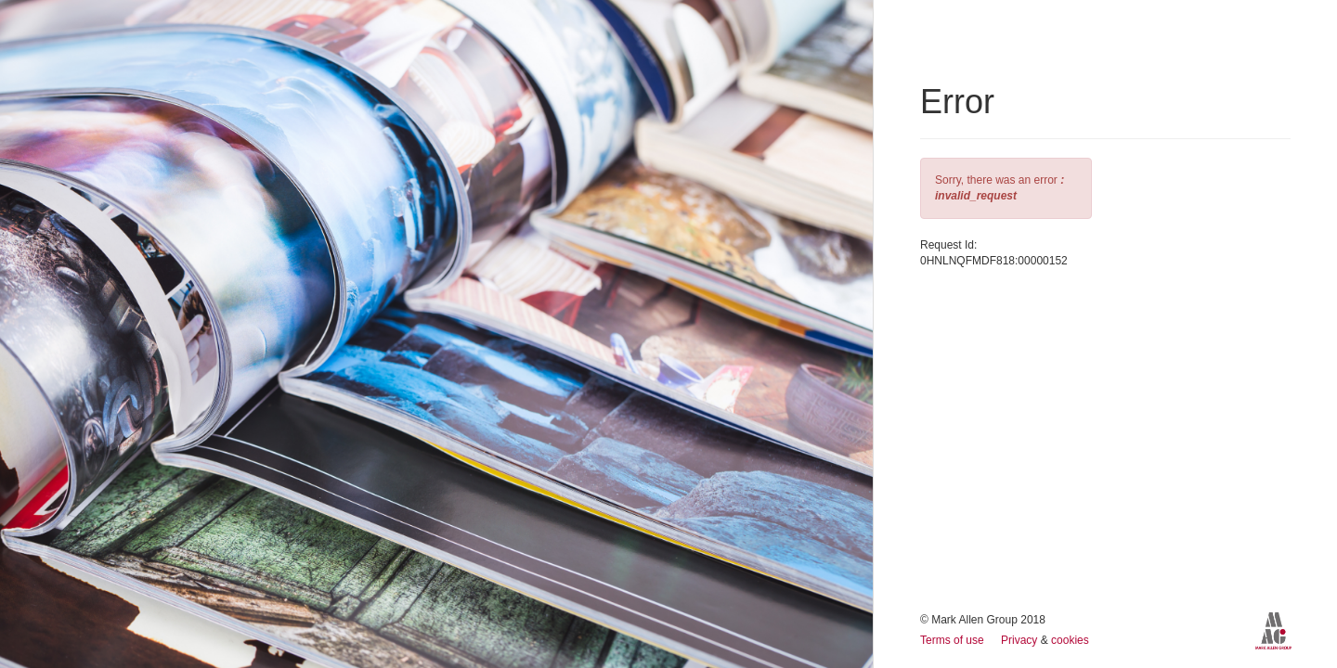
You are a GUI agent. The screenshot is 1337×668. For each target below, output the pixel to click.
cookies (1070, 640)
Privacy (1021, 640)
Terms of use (953, 640)
